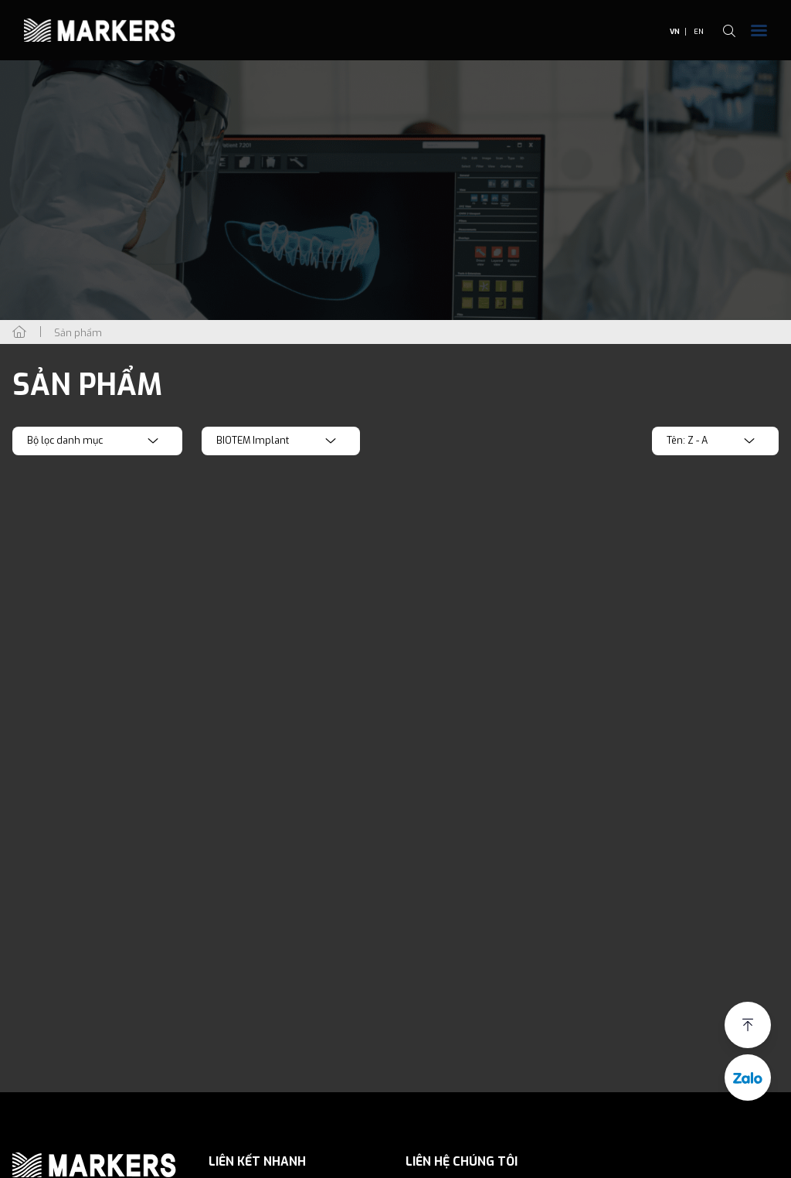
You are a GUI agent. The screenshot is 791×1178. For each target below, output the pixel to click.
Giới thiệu (247, 1169)
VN (675, 31)
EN (699, 31)
